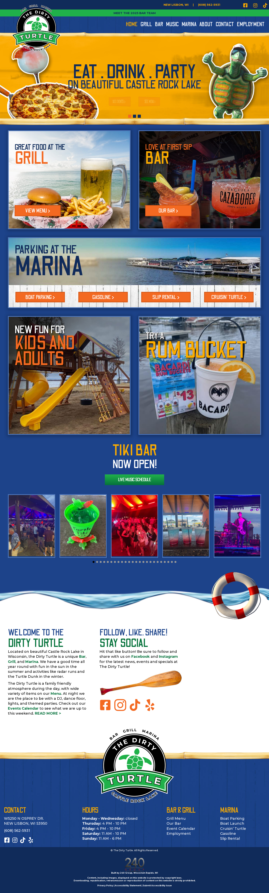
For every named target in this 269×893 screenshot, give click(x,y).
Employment (179, 833)
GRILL (32, 158)
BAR (157, 158)
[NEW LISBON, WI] (176, 5)
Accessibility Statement (128, 885)
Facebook (140, 656)
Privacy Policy (105, 885)
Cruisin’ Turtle (233, 828)
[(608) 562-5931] (209, 5)
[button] (245, 5)
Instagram (168, 656)
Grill (11, 662)
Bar (82, 656)
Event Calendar (181, 828)
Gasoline (228, 833)
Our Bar (174, 823)
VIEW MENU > (37, 211)
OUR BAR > (168, 211)
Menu (56, 693)
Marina (31, 662)
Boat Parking (232, 818)
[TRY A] (199, 375)
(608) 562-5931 (17, 830)
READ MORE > (48, 713)
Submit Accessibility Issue (157, 885)
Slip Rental (230, 838)
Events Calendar (23, 708)
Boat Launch (232, 823)
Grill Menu (176, 818)
